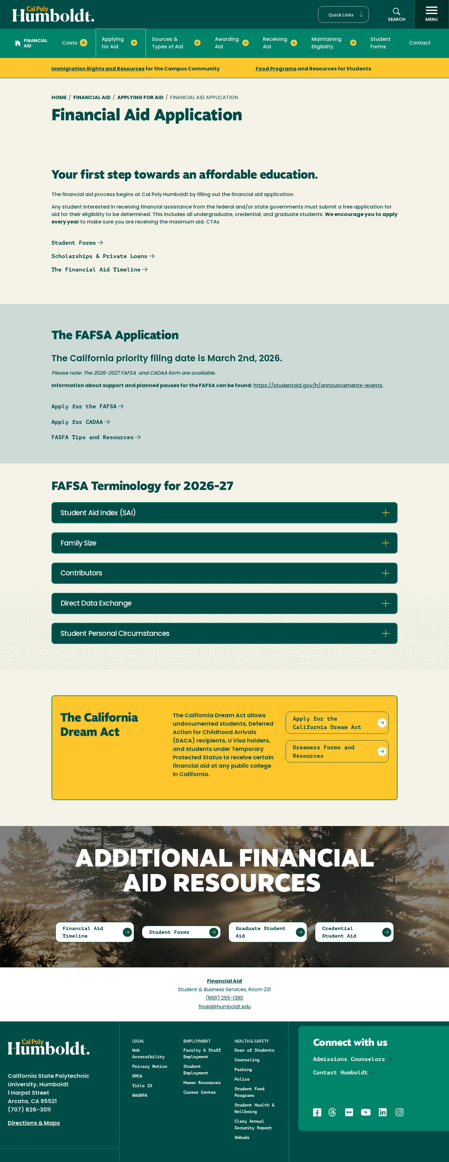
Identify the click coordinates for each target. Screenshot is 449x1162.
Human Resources (202, 1082)
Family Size (78, 543)
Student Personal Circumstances (114, 634)
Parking (243, 1069)
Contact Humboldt (340, 1072)
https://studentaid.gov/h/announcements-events (317, 385)
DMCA (137, 1075)
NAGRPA (139, 1095)
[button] (343, 14)
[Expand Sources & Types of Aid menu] (197, 42)
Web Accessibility (148, 1053)
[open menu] (431, 14)
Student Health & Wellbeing (254, 1108)
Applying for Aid (140, 97)
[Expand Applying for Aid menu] (134, 43)
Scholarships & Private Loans (99, 256)
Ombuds (241, 1137)
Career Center (199, 1092)
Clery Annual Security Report (253, 1124)
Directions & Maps (34, 1123)
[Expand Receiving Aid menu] (294, 42)
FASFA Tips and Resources (92, 437)
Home (59, 97)
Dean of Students (254, 1050)
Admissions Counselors (349, 1059)
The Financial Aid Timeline (96, 269)
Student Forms (380, 43)
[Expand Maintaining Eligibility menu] (353, 42)
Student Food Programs (249, 1092)
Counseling (246, 1059)
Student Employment (195, 1069)
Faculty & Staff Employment (202, 1053)
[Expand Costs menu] (83, 42)
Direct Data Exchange (95, 603)
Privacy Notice (149, 1066)
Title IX (142, 1085)
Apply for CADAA (77, 422)
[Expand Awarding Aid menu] (245, 42)
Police (241, 1079)
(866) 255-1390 (224, 998)
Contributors (81, 573)
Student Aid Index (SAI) (98, 513)
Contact (420, 43)
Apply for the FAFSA (84, 406)
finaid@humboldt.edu (225, 1007)
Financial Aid (31, 44)
